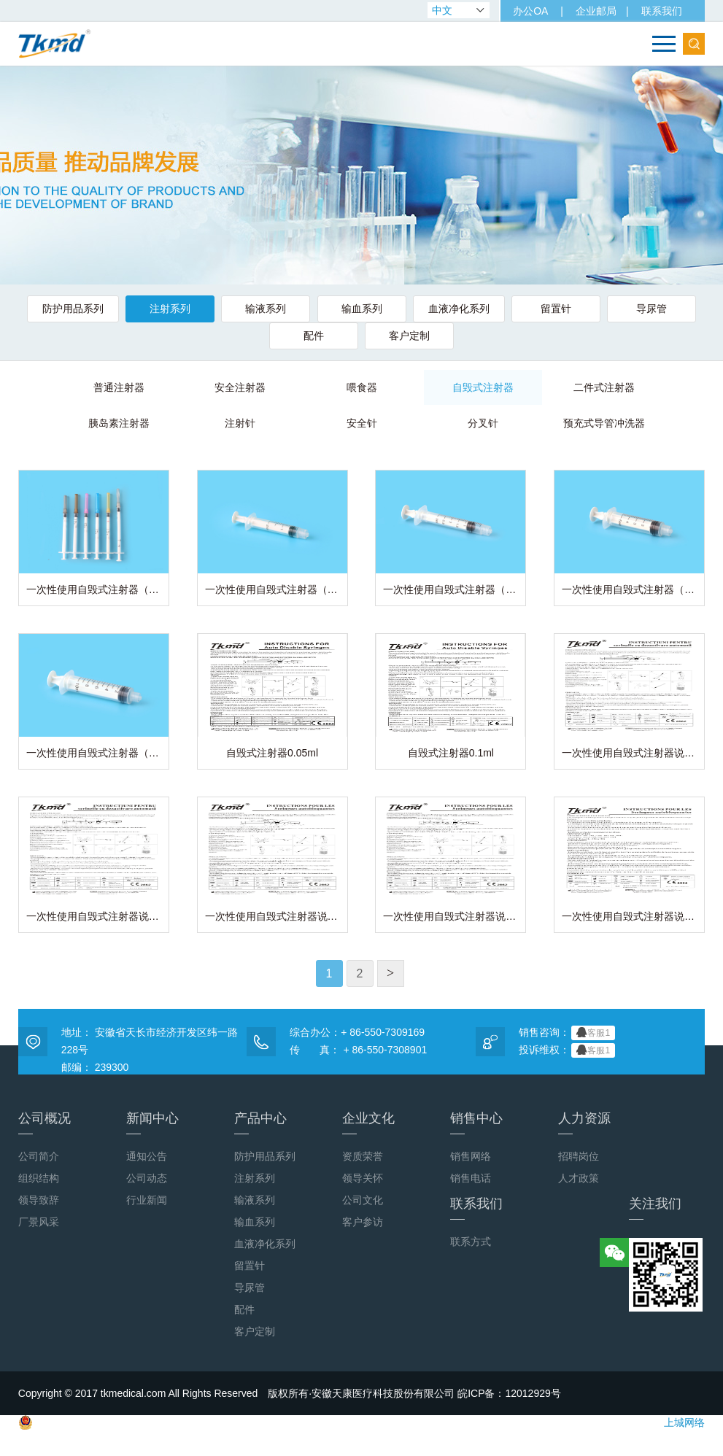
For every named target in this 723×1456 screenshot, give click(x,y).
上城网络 (684, 1441)
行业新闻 (146, 1219)
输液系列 (267, 308)
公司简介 (38, 1175)
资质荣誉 (362, 1175)
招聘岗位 (578, 1175)
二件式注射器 (529, 386)
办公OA (530, 11)
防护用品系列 (76, 308)
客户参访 (362, 1241)
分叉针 (417, 423)
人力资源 (584, 1141)
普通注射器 (81, 386)
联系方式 (470, 1260)
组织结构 (38, 1197)
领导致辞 (38, 1219)
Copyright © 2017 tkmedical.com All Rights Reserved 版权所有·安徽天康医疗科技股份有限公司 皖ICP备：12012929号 (289, 1412)
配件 (314, 335)
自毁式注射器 (417, 386)
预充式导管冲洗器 (530, 423)
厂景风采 (38, 1241)
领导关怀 (362, 1197)
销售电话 (470, 1197)
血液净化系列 (457, 308)
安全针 (305, 423)
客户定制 (408, 335)
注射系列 (172, 308)
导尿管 (648, 308)
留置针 (553, 308)
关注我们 (655, 1227)
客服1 (593, 1051)
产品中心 (260, 1141)
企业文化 (368, 1141)
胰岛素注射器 (642, 386)
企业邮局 (596, 11)
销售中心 (476, 1141)
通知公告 (146, 1175)
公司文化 (362, 1219)
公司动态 (146, 1197)
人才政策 (578, 1197)
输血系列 (361, 308)
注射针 (193, 423)
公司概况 (44, 1141)
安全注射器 (193, 386)
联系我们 (661, 11)
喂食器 (305, 386)
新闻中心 (152, 1141)
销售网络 (470, 1175)
